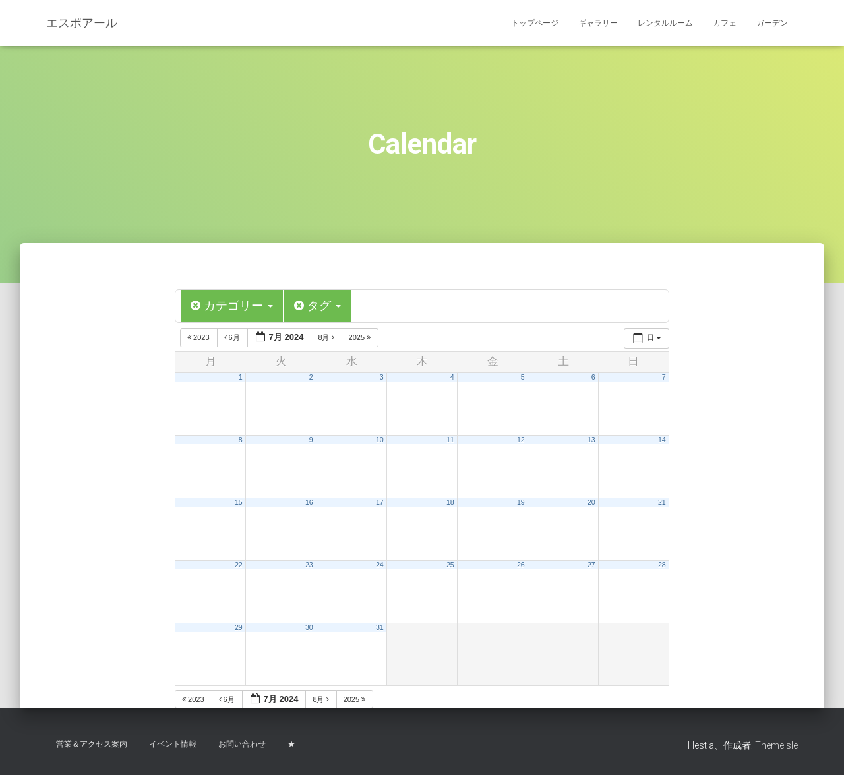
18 (450, 501)
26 (521, 564)
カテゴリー (232, 305)
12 (521, 439)
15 (239, 501)
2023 (199, 337)
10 (380, 439)
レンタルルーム (665, 23)
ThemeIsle (776, 745)
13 (591, 439)
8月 (327, 337)
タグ (317, 305)
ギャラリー (598, 23)
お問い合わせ (242, 744)
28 (662, 564)
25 (450, 564)
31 (380, 627)
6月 (233, 337)
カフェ (725, 23)
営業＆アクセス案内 (91, 744)
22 (239, 564)
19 (521, 501)
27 (591, 564)
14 (662, 439)
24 (380, 564)
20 (591, 501)
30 (309, 627)
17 (380, 501)
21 (662, 501)
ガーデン (772, 23)
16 (309, 501)
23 (309, 564)
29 (239, 627)
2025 (361, 337)
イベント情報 (172, 744)
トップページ (534, 23)
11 (450, 439)
